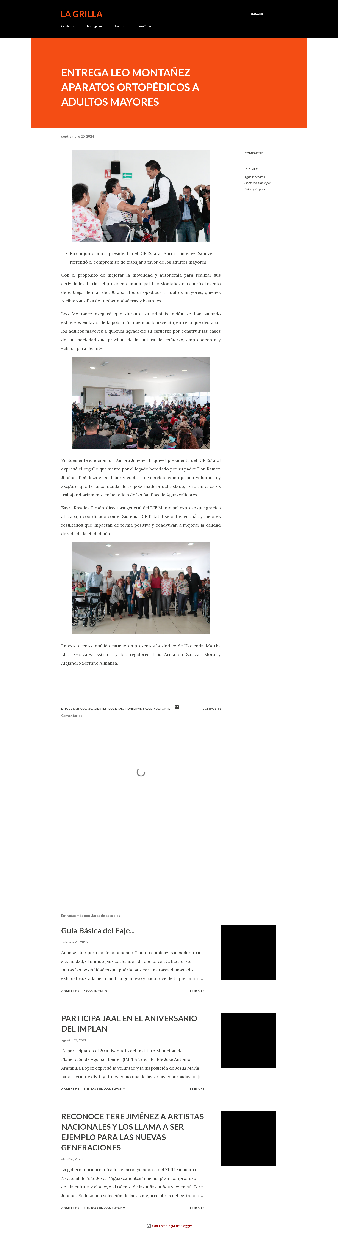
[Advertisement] (134, 859)
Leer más (197, 991)
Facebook (67, 26)
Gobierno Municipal (257, 183)
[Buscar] (257, 13)
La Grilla (81, 14)
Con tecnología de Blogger (169, 1226)
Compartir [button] (253, 153)
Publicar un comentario (104, 1089)
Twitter (120, 26)
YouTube (144, 26)
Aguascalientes (254, 177)
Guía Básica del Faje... (98, 930)
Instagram (94, 26)
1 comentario (95, 991)
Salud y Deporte (255, 189)
